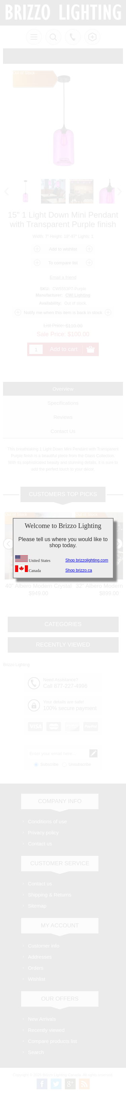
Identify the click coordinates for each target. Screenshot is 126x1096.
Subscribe (49, 764)
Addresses (40, 957)
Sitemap (37, 906)
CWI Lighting (78, 295)
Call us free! (73, 37)
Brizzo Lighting (16, 664)
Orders (35, 968)
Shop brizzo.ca (79, 570)
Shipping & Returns (49, 894)
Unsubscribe (80, 764)
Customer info (43, 946)
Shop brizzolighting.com (87, 560)
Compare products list (52, 1041)
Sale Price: (51, 334)
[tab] (63, 389)
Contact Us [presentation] (62, 431)
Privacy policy (43, 832)
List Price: (54, 325)
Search (36, 1052)
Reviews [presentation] (63, 417)
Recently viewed (46, 1030)
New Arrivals (42, 1019)
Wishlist (36, 979)
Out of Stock (16, 514)
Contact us (40, 843)
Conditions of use (47, 821)
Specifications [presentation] (63, 403)
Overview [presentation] (63, 389)
